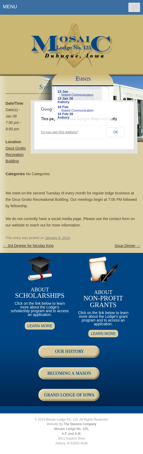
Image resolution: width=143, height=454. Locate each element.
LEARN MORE (39, 326)
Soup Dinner (127, 246)
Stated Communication (77, 95)
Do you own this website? (59, 132)
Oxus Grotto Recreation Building (16, 154)
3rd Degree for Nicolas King (28, 246)
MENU (10, 6)
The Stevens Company (80, 424)
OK (115, 132)
